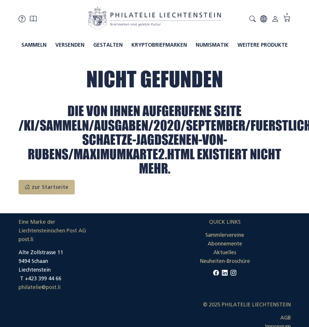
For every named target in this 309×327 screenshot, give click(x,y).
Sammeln (34, 45)
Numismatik (212, 45)
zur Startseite (47, 187)
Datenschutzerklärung (264, 274)
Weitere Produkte (262, 45)
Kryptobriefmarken (159, 45)
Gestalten (108, 45)
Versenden (70, 45)
